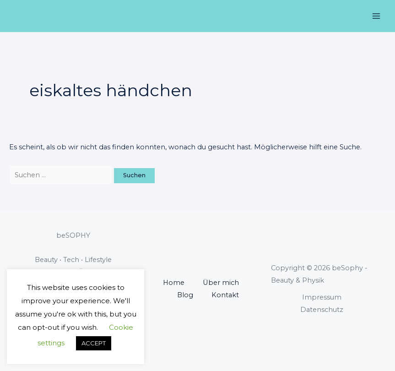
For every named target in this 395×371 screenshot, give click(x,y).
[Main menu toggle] (376, 16)
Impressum (321, 297)
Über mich (221, 282)
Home (173, 282)
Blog (185, 295)
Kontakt (225, 295)
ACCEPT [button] (93, 343)
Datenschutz (321, 310)
